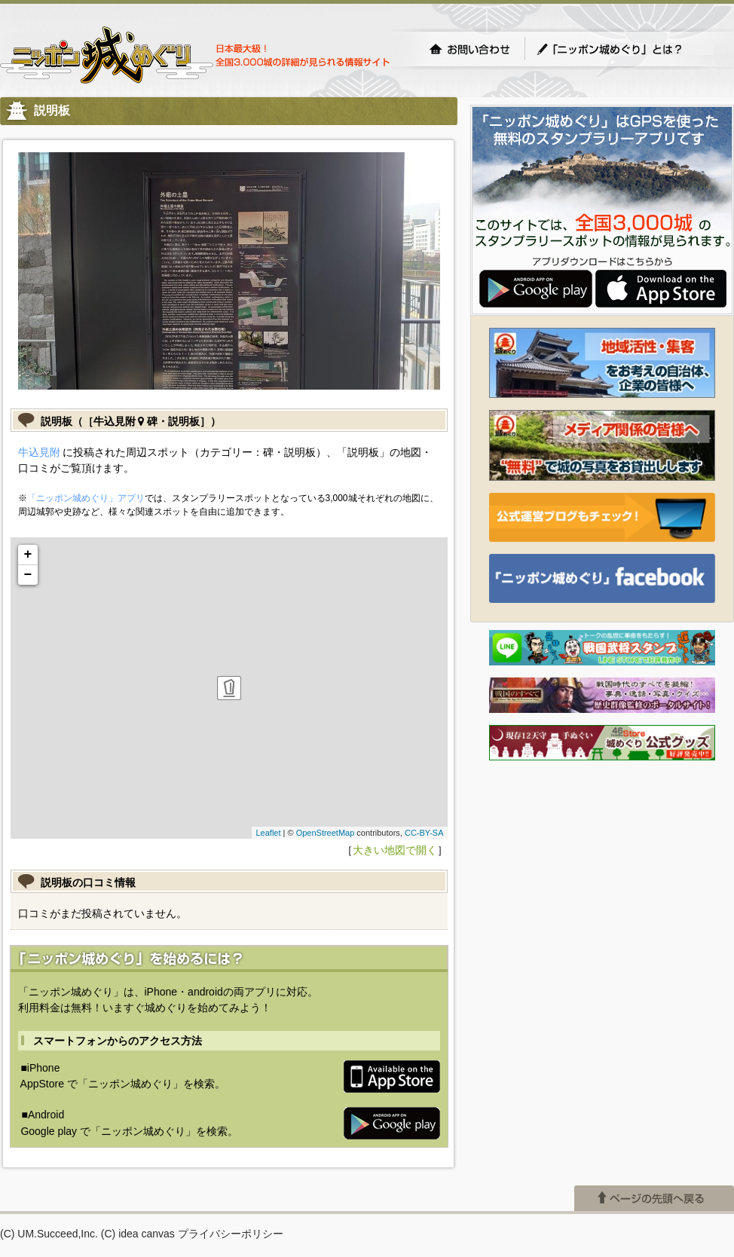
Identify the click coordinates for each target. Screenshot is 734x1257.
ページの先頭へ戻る (654, 1198)
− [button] (28, 575)
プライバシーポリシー (230, 1234)
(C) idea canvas (138, 1234)
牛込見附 (39, 452)
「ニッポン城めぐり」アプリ (86, 498)
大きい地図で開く (395, 850)
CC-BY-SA (424, 832)
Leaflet (267, 832)
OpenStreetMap (325, 832)
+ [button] (28, 555)
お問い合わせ (469, 49)
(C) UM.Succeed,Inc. (49, 1234)
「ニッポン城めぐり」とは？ (625, 49)
